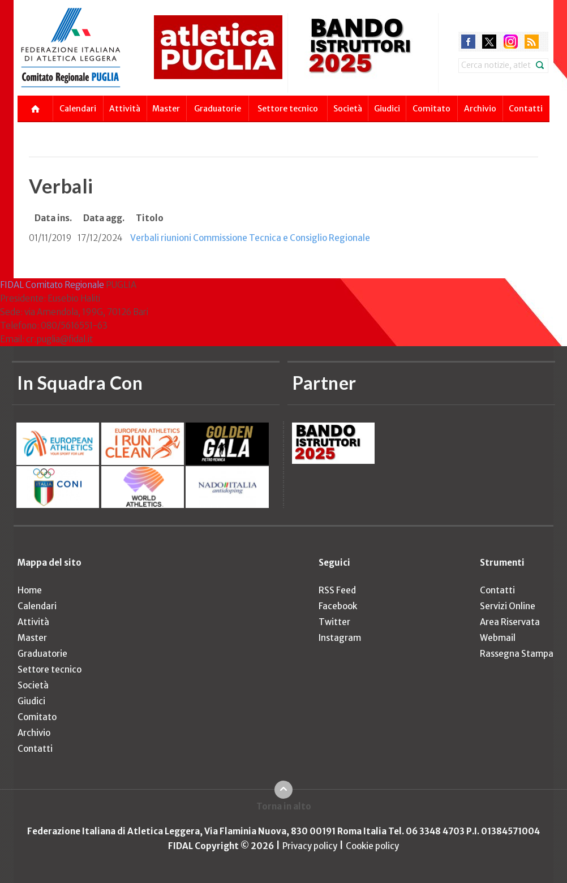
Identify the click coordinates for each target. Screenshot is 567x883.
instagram (511, 42)
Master (166, 109)
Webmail (498, 637)
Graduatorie (217, 109)
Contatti (526, 109)
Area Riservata (510, 622)
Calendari (77, 109)
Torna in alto (283, 806)
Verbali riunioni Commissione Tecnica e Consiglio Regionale (250, 237)
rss (532, 42)
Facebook (338, 606)
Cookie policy (372, 846)
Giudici (387, 109)
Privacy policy (309, 846)
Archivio (480, 109)
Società (347, 109)
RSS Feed (337, 590)
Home (30, 590)
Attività (124, 109)
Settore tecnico (287, 109)
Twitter (334, 622)
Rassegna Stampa (516, 653)
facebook (468, 42)
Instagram (340, 637)
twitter (489, 42)
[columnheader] (53, 218)
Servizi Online (507, 606)
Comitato (431, 109)
